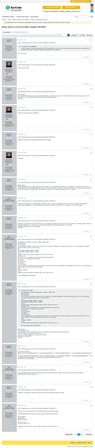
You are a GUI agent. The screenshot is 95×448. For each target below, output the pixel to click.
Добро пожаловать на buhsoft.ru (21, 19)
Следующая (88, 434)
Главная (4, 19)
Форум (9, 19)
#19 (91, 107)
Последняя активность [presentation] (20, 32)
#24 (91, 218)
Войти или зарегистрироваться (81, 1)
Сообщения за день (8, 16)
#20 (91, 134)
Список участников (22, 16)
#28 (91, 367)
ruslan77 (9, 40)
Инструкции (34, 16)
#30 (91, 405)
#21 (91, 152)
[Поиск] (83, 16)
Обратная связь (81, 442)
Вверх (89, 442)
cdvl (9, 198)
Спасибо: (8, 50)
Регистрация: (9, 46)
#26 (91, 284)
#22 (91, 179)
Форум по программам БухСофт (39, 19)
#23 (91, 198)
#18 (91, 89)
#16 (91, 40)
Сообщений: (8, 49)
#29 (91, 387)
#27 (91, 346)
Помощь (72, 442)
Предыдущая (68, 434)
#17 (91, 62)
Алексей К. (8, 69)
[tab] (7, 32)
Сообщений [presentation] (6, 32)
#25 (91, 236)
